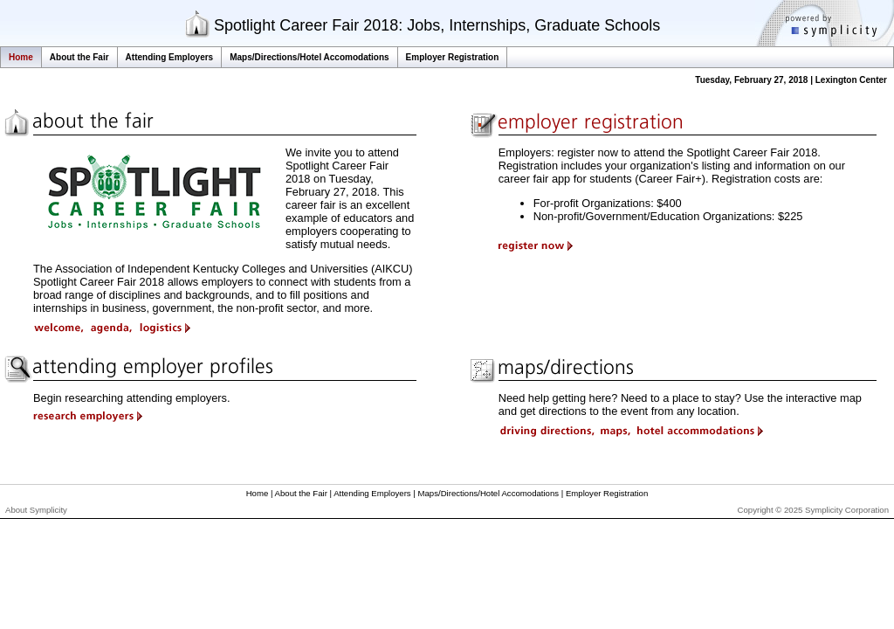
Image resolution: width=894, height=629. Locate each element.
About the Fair (79, 57)
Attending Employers (170, 57)
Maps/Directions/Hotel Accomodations (309, 57)
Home (21, 57)
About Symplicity (36, 510)
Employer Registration (452, 57)
